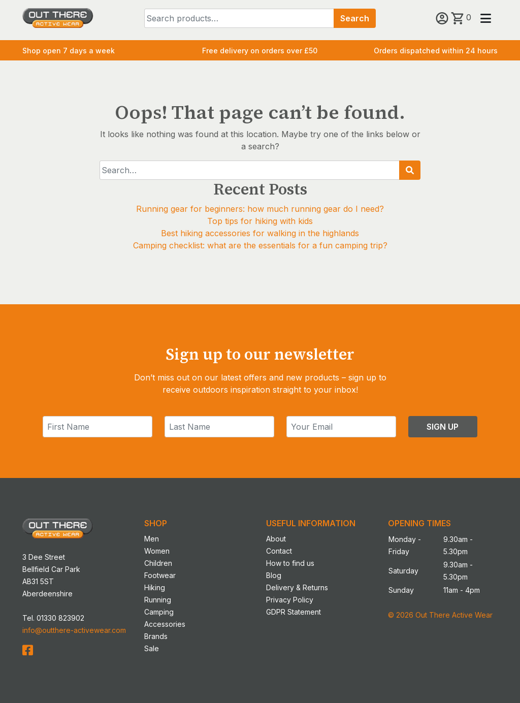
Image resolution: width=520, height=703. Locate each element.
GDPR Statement (293, 612)
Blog (273, 575)
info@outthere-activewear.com (74, 630)
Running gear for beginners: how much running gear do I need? (260, 209)
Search (354, 18)
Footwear (160, 575)
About (276, 538)
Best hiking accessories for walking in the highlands (260, 233)
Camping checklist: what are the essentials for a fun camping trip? (260, 245)
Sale (151, 648)
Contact (279, 551)
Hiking (154, 587)
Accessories (164, 624)
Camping (159, 612)
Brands (156, 636)
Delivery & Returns (297, 587)
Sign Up (443, 427)
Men (151, 538)
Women (157, 551)
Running (157, 599)
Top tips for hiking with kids (260, 221)
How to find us (290, 563)
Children (158, 563)
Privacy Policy (289, 599)
